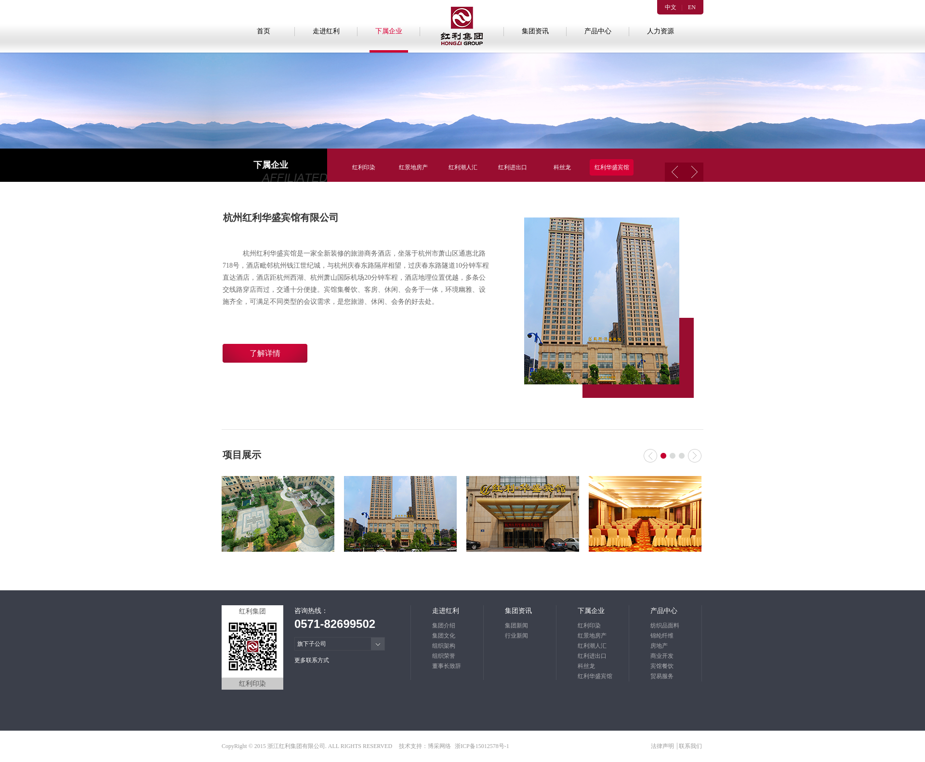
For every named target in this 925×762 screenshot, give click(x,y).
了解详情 (265, 353)
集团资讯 (535, 31)
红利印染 (363, 167)
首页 (263, 31)
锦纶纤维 (662, 635)
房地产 (659, 645)
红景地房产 (413, 167)
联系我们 (690, 746)
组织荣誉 (443, 656)
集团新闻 (516, 625)
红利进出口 (512, 167)
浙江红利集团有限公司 (296, 746)
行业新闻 (516, 635)
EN (692, 7)
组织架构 (443, 645)
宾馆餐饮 (662, 666)
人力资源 (660, 31)
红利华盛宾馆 (612, 167)
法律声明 (663, 746)
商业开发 (662, 656)
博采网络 (439, 746)
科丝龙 (562, 167)
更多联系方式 (311, 660)
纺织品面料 (664, 625)
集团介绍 (443, 625)
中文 (670, 7)
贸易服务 (662, 676)
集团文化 (443, 635)
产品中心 (597, 31)
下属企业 (388, 31)
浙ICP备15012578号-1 (482, 746)
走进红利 (326, 31)
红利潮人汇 (463, 167)
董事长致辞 (446, 666)
